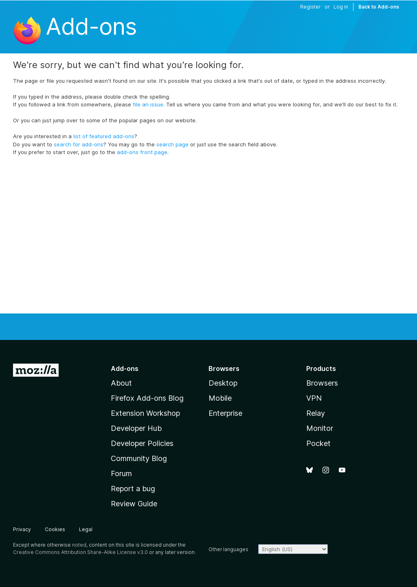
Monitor (319, 428)
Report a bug (133, 488)
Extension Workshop (145, 413)
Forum (121, 473)
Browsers (322, 383)
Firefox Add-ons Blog (147, 398)
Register (310, 7)
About (121, 383)
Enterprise (225, 413)
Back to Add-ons (378, 7)
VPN (314, 398)
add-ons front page (142, 152)
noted (79, 545)
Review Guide (134, 503)
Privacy (22, 529)
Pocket (318, 443)
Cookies (55, 529)
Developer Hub (136, 428)
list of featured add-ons (103, 136)
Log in (341, 7)
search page (172, 144)
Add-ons (91, 26)
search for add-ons (78, 144)
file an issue (148, 104)
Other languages (228, 549)
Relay (315, 413)
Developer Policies (142, 443)
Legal (85, 529)
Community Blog (139, 458)
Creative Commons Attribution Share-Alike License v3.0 (80, 552)
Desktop (222, 383)
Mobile (220, 398)
